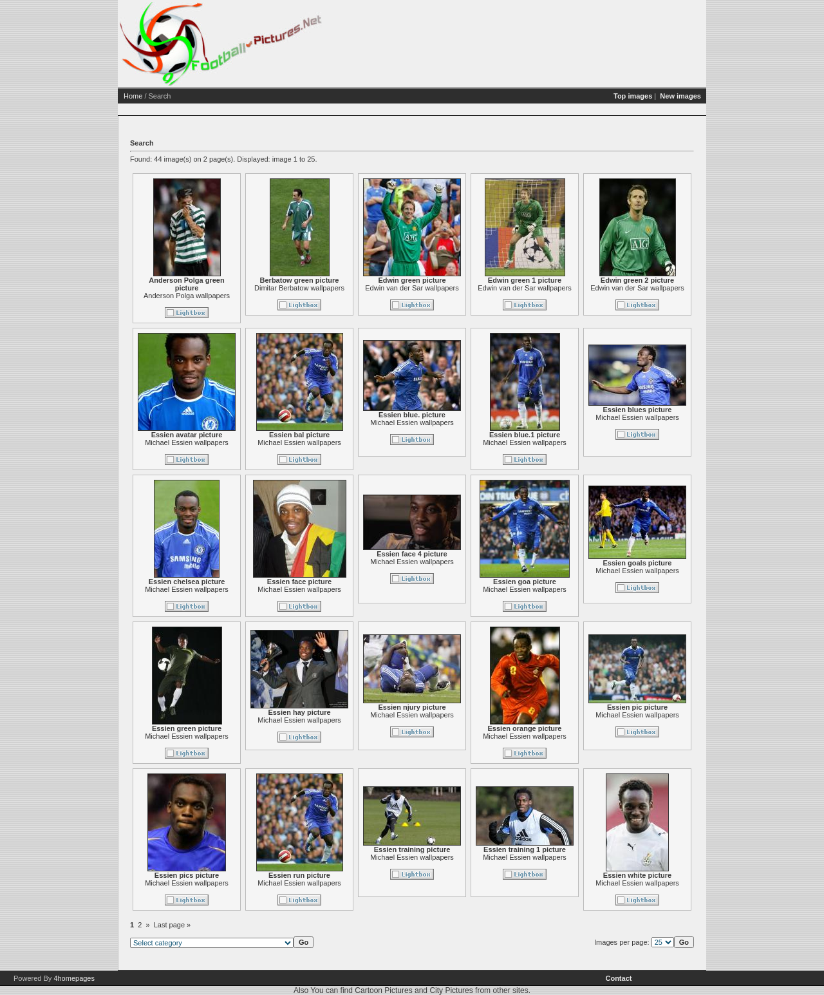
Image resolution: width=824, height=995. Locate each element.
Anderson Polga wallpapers (187, 295)
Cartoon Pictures (383, 990)
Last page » (172, 925)
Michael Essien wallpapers (187, 442)
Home (133, 96)
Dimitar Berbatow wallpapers (299, 288)
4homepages (74, 978)
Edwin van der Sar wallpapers (412, 288)
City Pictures (451, 990)
